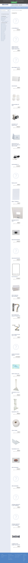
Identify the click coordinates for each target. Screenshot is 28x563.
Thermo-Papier (14, 430)
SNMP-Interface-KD (15, 373)
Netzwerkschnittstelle (16, 239)
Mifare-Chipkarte (15, 201)
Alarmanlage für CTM (16, 67)
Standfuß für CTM (15, 411)
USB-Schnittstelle (15, 467)
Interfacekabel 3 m (15, 164)
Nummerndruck (15, 276)
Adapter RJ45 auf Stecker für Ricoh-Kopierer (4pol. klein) (15, 47)
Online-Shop (17, 10)
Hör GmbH (13, 10)
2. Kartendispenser (15, 28)
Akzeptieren (14, 2)
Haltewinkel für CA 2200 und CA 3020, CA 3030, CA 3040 (16, 144)
